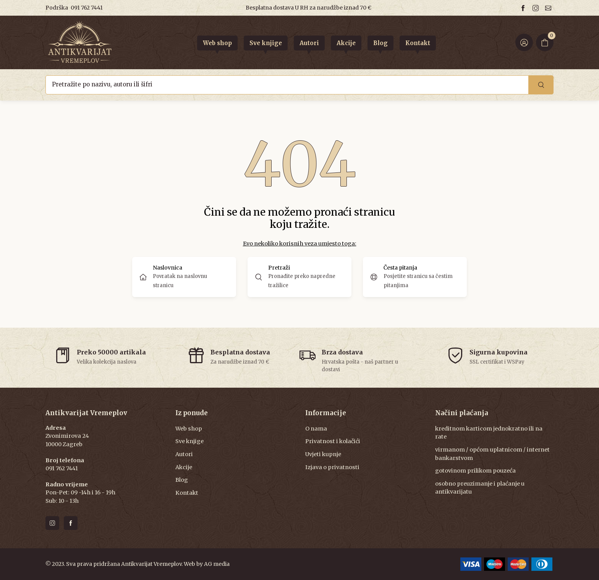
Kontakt (186, 492)
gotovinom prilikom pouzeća (475, 470)
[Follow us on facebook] (524, 8)
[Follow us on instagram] (537, 8)
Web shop (188, 428)
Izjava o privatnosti (332, 467)
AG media (217, 564)
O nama (316, 428)
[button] (299, 277)
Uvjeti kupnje (323, 454)
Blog (181, 479)
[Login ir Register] (524, 42)
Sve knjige (189, 441)
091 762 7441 (87, 7)
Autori (184, 454)
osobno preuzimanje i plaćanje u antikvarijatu (480, 488)
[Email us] (549, 8)
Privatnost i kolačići (332, 441)
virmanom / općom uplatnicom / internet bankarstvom (492, 453)
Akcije (183, 467)
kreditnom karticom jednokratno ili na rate (488, 432)
